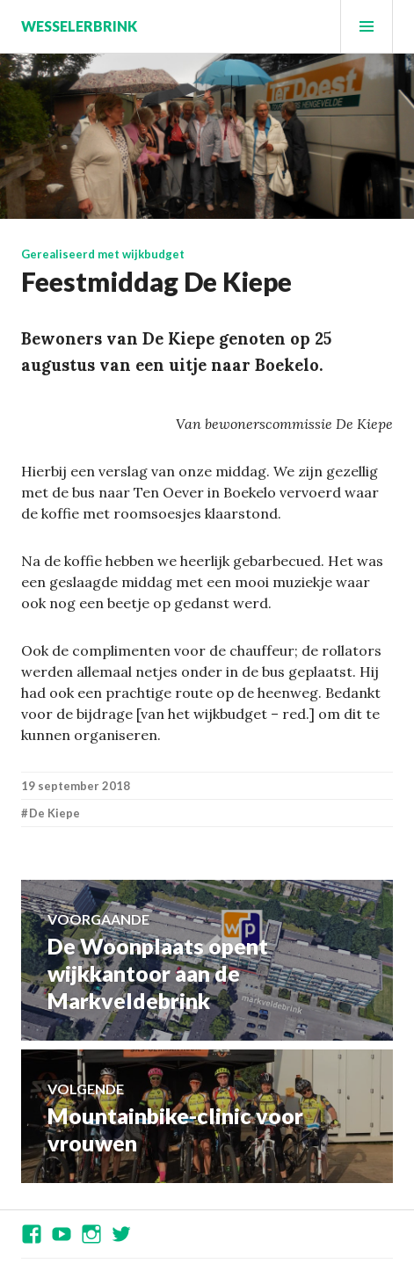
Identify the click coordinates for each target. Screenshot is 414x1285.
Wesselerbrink (79, 26)
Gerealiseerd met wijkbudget (103, 254)
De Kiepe (54, 813)
